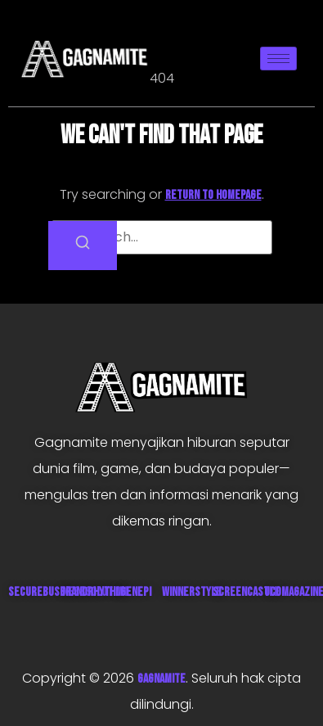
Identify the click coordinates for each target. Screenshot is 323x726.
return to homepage (213, 195)
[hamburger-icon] (278, 58)
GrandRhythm (91, 592)
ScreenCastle (246, 592)
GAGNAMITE (161, 679)
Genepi (135, 592)
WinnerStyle (192, 592)
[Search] (82, 245)
